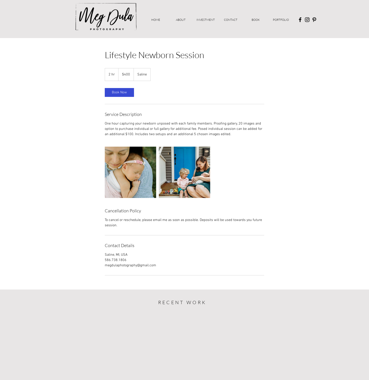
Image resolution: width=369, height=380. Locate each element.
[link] (119, 92)
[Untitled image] (130, 172)
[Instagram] (307, 20)
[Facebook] (300, 20)
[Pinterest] (314, 20)
